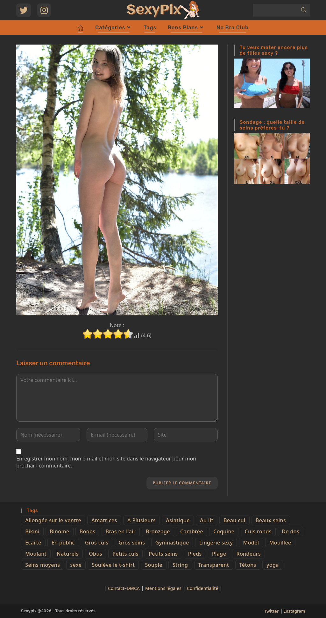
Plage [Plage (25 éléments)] (219, 553)
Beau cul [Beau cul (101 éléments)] (234, 520)
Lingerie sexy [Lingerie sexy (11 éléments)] (216, 542)
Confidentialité (203, 588)
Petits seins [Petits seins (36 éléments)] (163, 553)
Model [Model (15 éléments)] (251, 542)
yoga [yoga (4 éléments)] (272, 564)
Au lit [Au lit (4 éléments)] (206, 520)
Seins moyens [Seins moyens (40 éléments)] (42, 564)
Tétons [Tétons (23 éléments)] (247, 564)
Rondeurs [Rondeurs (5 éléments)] (248, 553)
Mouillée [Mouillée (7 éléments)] (280, 542)
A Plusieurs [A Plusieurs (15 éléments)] (141, 520)
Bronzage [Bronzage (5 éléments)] (158, 531)
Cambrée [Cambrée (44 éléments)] (191, 531)
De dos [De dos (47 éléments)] (290, 531)
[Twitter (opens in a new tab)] (23, 10)
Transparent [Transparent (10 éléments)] (213, 564)
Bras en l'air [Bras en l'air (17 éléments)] (121, 531)
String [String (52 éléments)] (180, 564)
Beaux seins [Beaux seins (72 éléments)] (271, 520)
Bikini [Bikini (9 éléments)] (32, 531)
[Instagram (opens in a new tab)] (44, 10)
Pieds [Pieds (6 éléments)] (195, 553)
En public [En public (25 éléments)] (63, 542)
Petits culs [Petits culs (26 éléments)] (125, 553)
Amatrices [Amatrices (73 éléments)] (104, 520)
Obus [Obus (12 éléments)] (95, 553)
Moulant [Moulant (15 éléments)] (35, 553)
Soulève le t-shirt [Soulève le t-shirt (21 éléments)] (113, 564)
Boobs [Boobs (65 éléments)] (88, 531)
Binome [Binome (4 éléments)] (59, 531)
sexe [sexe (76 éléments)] (76, 564)
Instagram (294, 611)
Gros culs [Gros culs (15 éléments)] (96, 542)
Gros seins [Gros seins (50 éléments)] (132, 542)
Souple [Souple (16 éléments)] (153, 564)
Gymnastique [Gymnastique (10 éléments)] (172, 542)
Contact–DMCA (124, 588)
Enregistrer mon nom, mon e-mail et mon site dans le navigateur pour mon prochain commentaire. (106, 462)
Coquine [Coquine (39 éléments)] (223, 531)
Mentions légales (163, 588)
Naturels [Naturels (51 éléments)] (68, 553)
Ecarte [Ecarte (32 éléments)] (33, 542)
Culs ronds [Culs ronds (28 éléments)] (258, 531)
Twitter (271, 611)
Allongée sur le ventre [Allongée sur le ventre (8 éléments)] (53, 520)
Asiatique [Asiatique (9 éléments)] (178, 520)
